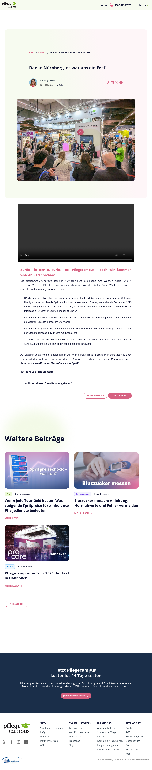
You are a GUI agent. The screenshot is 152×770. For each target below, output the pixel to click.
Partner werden (49, 740)
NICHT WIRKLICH (95, 395)
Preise (129, 745)
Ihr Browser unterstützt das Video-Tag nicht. (76, 233)
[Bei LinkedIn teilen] (112, 82)
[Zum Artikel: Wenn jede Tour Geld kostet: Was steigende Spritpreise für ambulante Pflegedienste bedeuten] (37, 470)
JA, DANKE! (120, 395)
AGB (128, 732)
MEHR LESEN (14, 518)
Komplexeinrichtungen (110, 740)
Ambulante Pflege (107, 728)
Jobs (128, 753)
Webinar (45, 736)
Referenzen (75, 736)
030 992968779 (123, 5)
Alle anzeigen (16, 604)
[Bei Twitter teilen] (117, 82)
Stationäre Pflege (106, 732)
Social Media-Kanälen (46, 354)
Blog (31, 52)
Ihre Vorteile (76, 728)
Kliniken (101, 736)
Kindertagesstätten (108, 749)
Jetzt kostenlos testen (74, 695)
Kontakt (130, 728)
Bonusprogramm (135, 736)
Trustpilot (74, 740)
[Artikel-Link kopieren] (108, 82)
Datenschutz (133, 740)
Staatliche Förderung (52, 728)
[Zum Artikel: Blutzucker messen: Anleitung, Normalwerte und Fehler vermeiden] (106, 470)
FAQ (42, 732)
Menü (142, 5)
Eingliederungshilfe (108, 745)
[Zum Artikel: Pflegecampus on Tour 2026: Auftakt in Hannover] (37, 543)
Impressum (132, 749)
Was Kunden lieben (79, 732)
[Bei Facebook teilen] (121, 82)
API (42, 745)
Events (42, 52)
